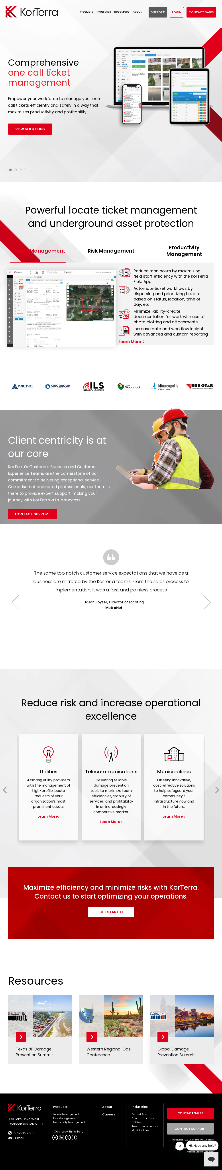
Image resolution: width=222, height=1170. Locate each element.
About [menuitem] (107, 1107)
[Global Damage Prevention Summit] (182, 1016)
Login (176, 12)
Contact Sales (201, 12)
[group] (48, 787)
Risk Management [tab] (111, 250)
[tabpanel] (111, 103)
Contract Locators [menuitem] (143, 1118)
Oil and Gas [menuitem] (139, 1114)
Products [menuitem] (60, 1107)
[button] (74, 1137)
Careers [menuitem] (108, 1114)
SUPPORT (158, 12)
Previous (18, 602)
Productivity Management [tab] (184, 251)
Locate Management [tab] (38, 250)
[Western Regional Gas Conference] (111, 1016)
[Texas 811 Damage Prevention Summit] (40, 1016)
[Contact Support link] (32, 514)
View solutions (30, 129)
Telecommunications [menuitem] (145, 1126)
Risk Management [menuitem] (64, 1118)
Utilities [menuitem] (136, 1122)
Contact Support (190, 1129)
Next (203, 602)
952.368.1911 (24, 1133)
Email (19, 1138)
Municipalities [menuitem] (140, 1130)
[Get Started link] (111, 912)
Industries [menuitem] (140, 1107)
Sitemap (209, 1151)
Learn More (130, 341)
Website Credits (195, 1151)
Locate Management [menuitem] (66, 1114)
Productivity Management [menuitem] (69, 1122)
